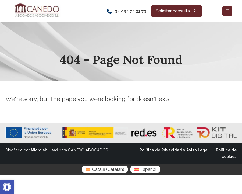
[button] (7, 187)
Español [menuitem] (148, 169)
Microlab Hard (44, 150)
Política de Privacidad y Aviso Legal (174, 150)
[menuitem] (104, 169)
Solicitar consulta (176, 10)
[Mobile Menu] (227, 11)
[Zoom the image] (36, 3)
